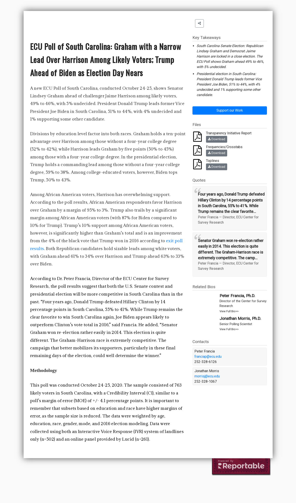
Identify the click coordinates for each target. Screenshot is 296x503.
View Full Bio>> (229, 311)
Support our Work (229, 110)
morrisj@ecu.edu (207, 376)
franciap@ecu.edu (208, 356)
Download (216, 139)
